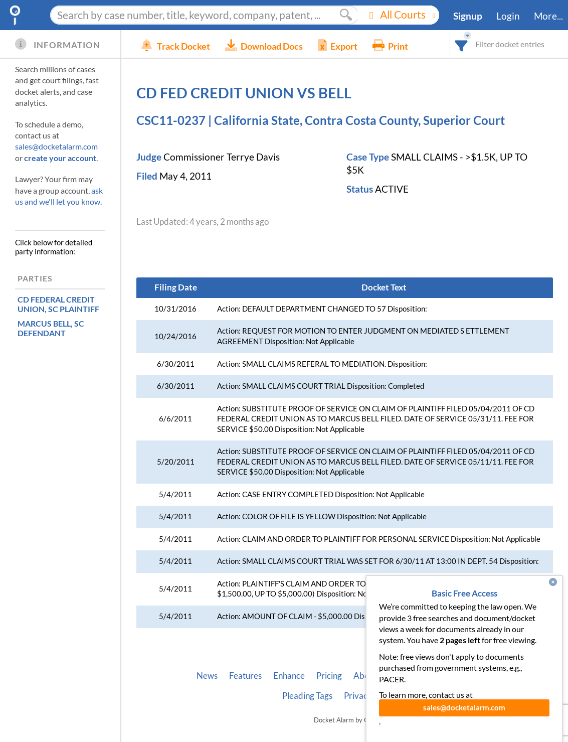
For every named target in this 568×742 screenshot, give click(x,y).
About (364, 676)
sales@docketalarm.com (56, 146)
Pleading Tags (307, 696)
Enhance (289, 676)
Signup (467, 16)
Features (245, 676)
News (207, 676)
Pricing (329, 676)
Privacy (358, 696)
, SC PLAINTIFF (58, 304)
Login (508, 16)
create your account (60, 158)
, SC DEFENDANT (51, 328)
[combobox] (461, 44)
